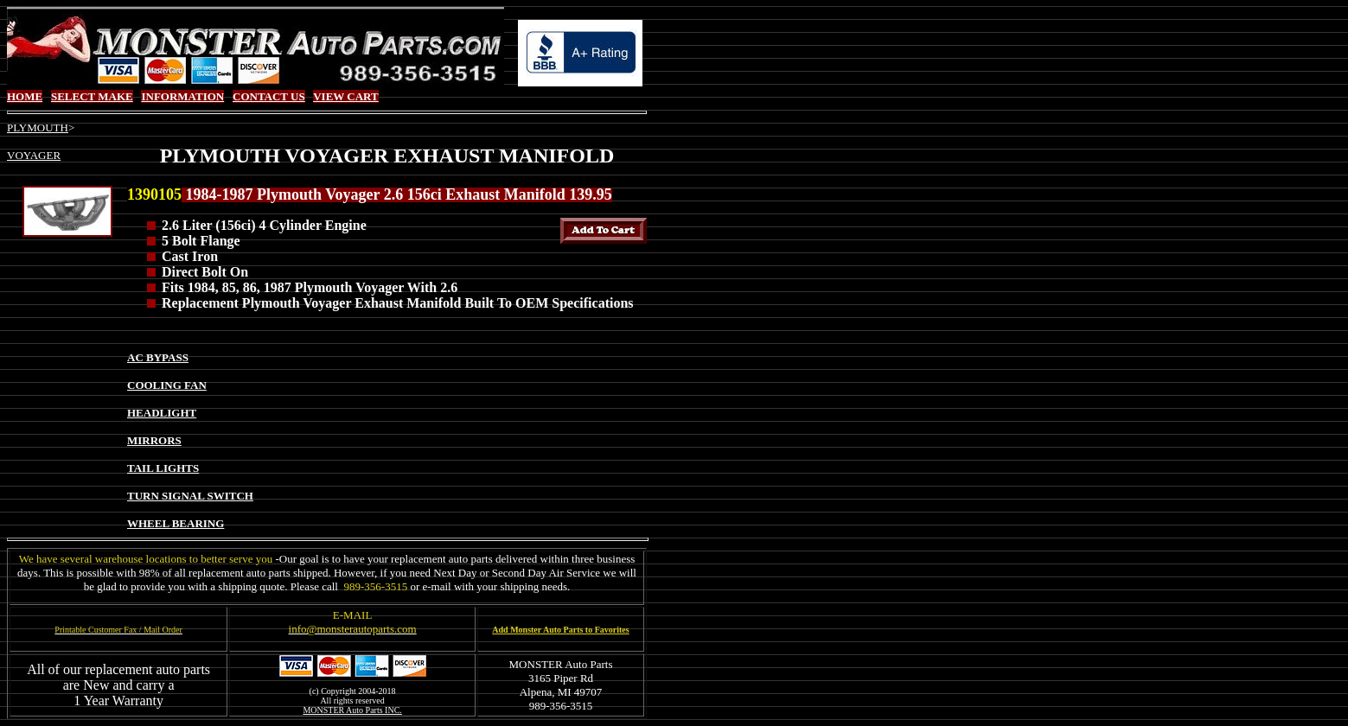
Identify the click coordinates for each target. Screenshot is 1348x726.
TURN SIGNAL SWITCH (190, 495)
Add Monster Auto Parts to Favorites (560, 629)
